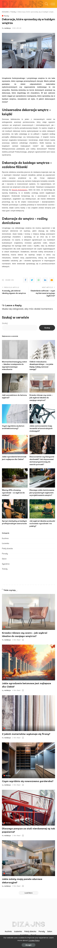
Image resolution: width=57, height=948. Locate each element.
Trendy (6, 15)
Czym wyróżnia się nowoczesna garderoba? (27, 781)
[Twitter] (32, 280)
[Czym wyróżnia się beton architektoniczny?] (15, 413)
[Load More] (28, 893)
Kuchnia (5, 538)
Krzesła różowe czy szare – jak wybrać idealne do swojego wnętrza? (41, 397)
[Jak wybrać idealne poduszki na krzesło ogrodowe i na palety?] (42, 508)
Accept (28, 945)
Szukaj (5, 323)
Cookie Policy (34, 940)
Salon (4, 559)
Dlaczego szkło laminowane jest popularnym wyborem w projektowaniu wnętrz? (41, 492)
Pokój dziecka (7, 548)
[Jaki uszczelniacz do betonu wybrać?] (15, 383)
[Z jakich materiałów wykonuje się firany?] (28, 713)
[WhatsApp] (38, 280)
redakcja (7, 28)
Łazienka (5, 543)
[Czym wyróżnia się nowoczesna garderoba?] (28, 760)
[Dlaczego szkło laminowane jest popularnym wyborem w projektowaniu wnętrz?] (42, 478)
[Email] (51, 280)
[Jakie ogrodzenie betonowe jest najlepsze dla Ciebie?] (15, 444)
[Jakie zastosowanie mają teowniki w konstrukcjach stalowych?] (42, 413)
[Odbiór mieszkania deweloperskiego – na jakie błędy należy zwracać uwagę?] (42, 349)
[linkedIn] (45, 280)
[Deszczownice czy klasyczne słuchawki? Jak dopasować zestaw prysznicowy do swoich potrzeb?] (42, 444)
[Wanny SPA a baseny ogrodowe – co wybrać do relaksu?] (15, 478)
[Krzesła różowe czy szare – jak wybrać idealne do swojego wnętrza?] (42, 383)
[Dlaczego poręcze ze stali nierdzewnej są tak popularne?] (28, 808)
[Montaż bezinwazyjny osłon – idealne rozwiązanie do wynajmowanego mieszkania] (15, 349)
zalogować (18, 308)
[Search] (45, 4)
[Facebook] (25, 280)
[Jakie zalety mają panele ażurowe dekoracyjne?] (28, 858)
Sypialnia (5, 564)
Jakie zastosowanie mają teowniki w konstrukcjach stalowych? (41, 428)
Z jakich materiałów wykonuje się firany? (26, 733)
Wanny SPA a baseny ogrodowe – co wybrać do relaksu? (13, 492)
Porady (5, 553)
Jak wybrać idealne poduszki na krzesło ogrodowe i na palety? (42, 523)
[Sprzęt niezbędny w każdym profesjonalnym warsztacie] (15, 508)
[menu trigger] (51, 4)
